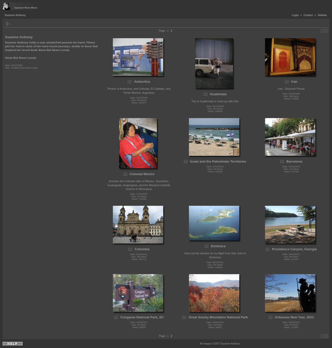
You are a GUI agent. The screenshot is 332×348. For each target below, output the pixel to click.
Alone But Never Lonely (20, 57)
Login (295, 15)
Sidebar (322, 15)
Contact (308, 15)
